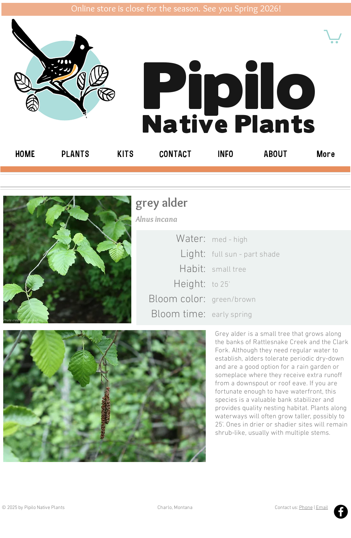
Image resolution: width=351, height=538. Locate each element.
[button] (333, 35)
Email (322, 508)
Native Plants (229, 122)
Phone (306, 508)
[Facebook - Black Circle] (341, 512)
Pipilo (229, 81)
